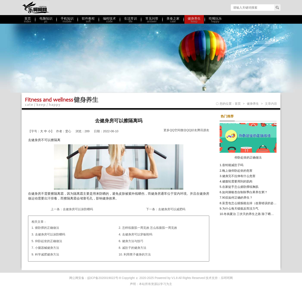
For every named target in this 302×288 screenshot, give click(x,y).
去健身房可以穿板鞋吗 (137, 234)
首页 (238, 103)
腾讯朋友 (203, 130)
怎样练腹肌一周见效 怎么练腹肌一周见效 (149, 227)
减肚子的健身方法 (134, 247)
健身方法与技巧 (132, 241)
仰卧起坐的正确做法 (48, 241)
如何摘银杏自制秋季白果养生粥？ (244, 192)
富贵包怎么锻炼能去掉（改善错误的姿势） (251, 203)
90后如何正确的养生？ (237, 197)
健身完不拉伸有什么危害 (238, 176)
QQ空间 (175, 130)
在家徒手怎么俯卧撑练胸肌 (240, 186)
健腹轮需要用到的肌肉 (237, 181)
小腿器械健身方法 (47, 247)
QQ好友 (191, 130)
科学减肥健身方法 (47, 254)
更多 (167, 130)
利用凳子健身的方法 (137, 254)
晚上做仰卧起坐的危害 (237, 170)
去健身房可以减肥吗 (171, 209)
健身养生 (253, 103)
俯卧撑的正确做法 (47, 227)
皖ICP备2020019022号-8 (104, 278)
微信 (183, 130)
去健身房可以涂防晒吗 (78, 209)
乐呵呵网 (36, 7)
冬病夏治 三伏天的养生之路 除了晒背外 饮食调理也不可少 (263, 214)
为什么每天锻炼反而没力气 (240, 208)
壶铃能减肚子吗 (232, 165)
